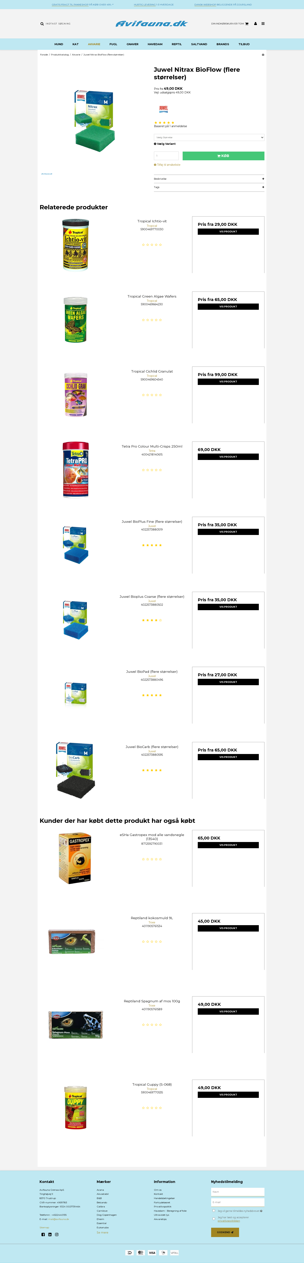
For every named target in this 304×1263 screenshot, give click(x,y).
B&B (99, 1198)
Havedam (155, 44)
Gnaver (132, 44)
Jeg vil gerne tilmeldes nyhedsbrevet (241, 1210)
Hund (58, 44)
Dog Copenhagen (107, 1214)
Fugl (113, 44)
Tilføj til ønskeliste (168, 165)
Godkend (223, 1232)
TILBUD (244, 44)
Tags (156, 187)
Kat (76, 44)
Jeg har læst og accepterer (233, 1219)
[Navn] (237, 1191)
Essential (101, 1223)
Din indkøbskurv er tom (230, 24)
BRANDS (223, 44)
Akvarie (94, 44)
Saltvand (199, 44)
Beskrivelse (160, 178)
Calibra (101, 1206)
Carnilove (102, 1210)
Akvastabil (103, 1193)
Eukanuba (103, 1227)
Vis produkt (228, 231)
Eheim (100, 1219)
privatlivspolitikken (229, 1220)
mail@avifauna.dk (58, 1219)
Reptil (177, 44)
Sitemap (44, 1227)
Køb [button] (222, 156)
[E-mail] (237, 1202)
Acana (100, 1189)
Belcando (102, 1202)
